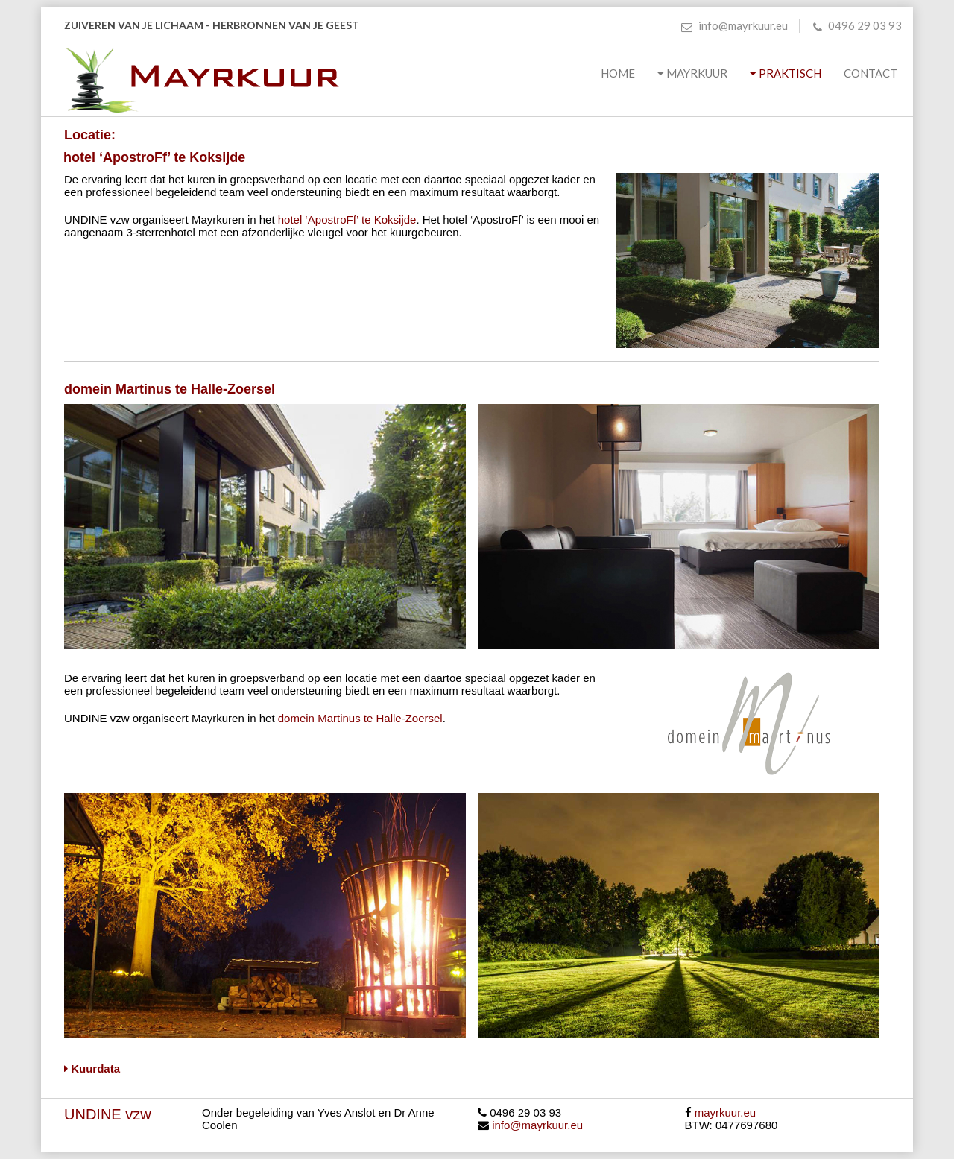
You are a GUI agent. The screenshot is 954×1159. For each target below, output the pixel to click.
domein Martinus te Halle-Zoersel (360, 718)
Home (618, 73)
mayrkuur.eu (725, 1112)
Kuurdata (92, 1068)
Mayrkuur (692, 73)
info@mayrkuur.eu (734, 25)
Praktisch (785, 73)
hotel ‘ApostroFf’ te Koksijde (347, 219)
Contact (873, 73)
